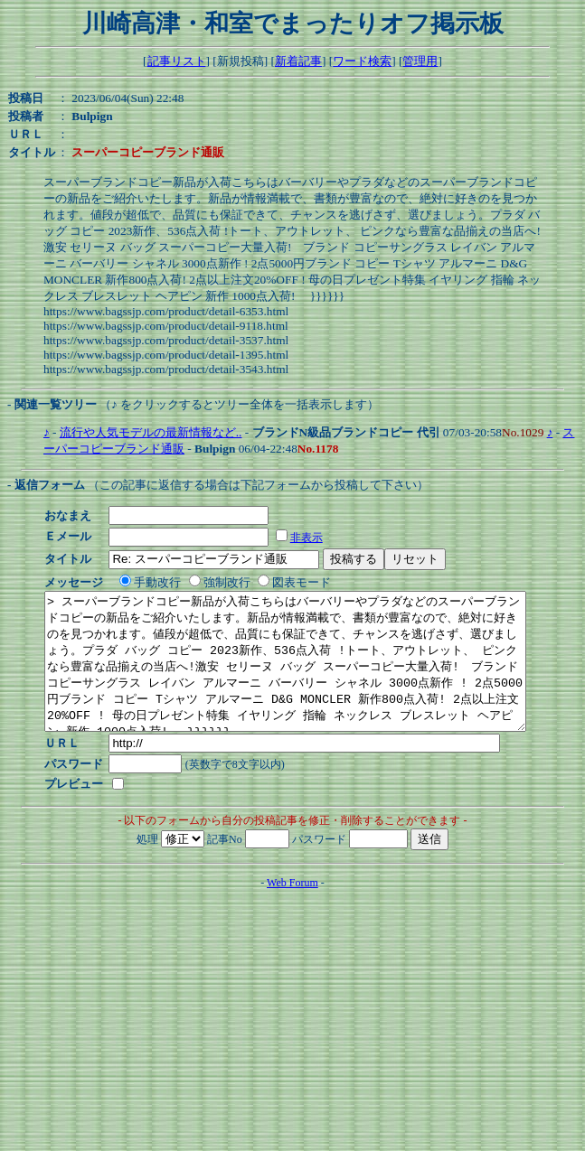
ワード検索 (362, 61)
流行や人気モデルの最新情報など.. (151, 432)
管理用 (420, 61)
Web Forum (292, 909)
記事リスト (176, 61)
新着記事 (298, 61)
